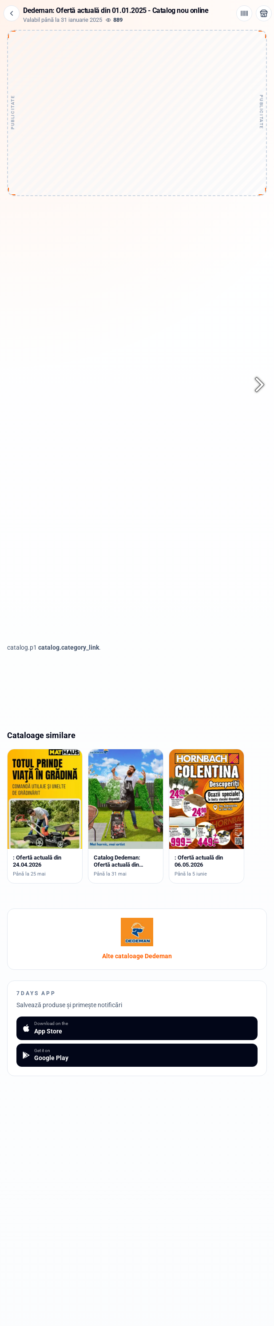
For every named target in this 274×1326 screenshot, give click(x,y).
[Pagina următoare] (254, 384)
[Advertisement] (137, 88)
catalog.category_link (68, 647)
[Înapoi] (12, 13)
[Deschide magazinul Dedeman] (264, 13)
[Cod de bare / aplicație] (244, 13)
